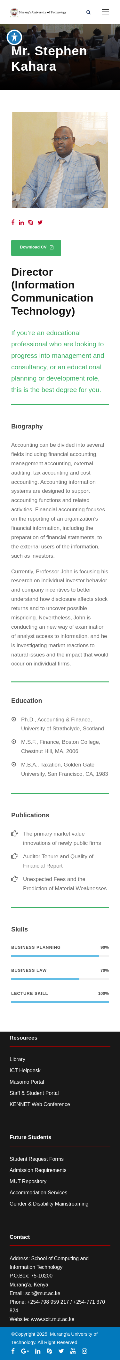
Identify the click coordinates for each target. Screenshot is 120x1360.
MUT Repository (28, 1181)
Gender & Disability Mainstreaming (49, 1204)
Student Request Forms (37, 1159)
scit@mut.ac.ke (42, 1293)
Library (17, 1059)
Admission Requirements (38, 1170)
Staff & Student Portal (34, 1093)
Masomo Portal (27, 1082)
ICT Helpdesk (25, 1070)
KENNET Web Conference (40, 1104)
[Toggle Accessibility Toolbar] (14, 25)
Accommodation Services (39, 1192)
